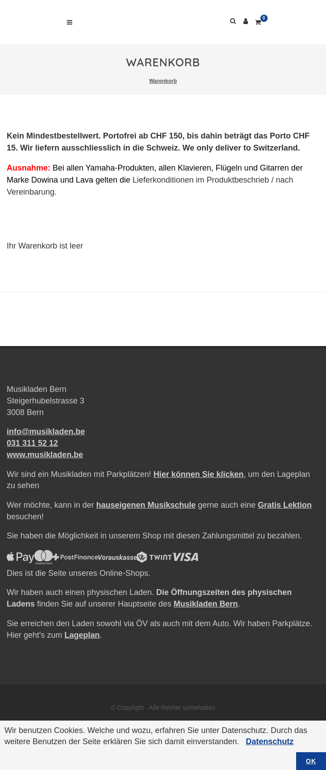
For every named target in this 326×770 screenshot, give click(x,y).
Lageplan (81, 635)
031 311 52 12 (32, 443)
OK (311, 761)
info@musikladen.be (46, 431)
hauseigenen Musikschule (146, 505)
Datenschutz (269, 741)
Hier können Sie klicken (198, 474)
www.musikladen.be (45, 454)
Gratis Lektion (285, 505)
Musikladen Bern (205, 603)
